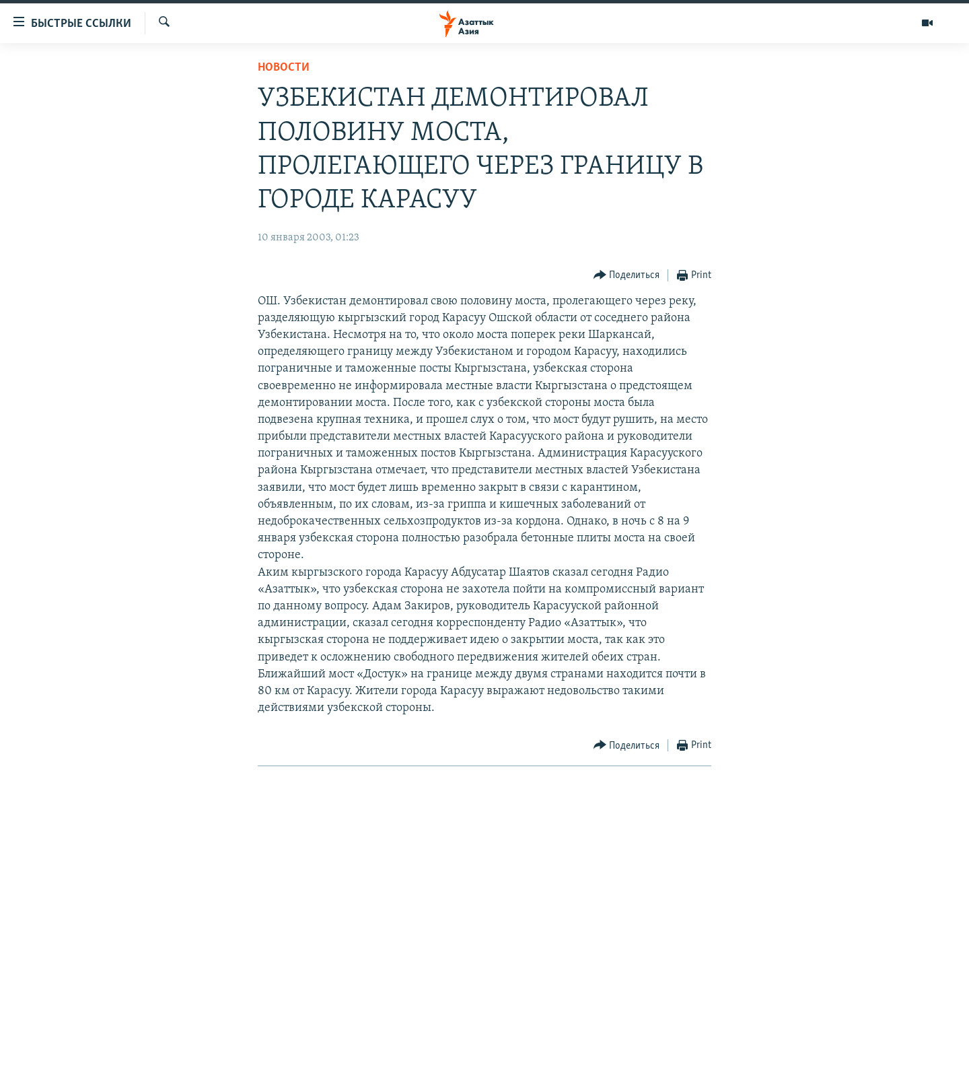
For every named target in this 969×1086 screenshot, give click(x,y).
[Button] (627, 276)
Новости (284, 67)
